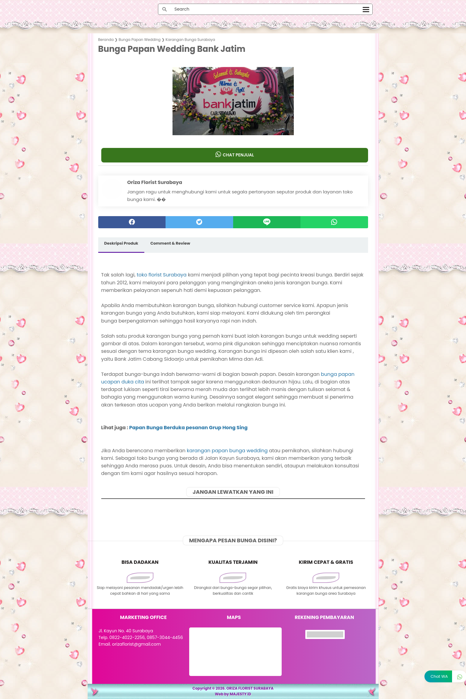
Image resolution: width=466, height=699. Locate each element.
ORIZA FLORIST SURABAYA (250, 688)
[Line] (267, 222)
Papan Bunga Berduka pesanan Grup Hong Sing (188, 427)
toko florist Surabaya (161, 274)
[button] (233, 123)
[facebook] (132, 222)
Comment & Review (170, 243)
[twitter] (199, 222)
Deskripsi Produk (121, 243)
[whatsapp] (334, 222)
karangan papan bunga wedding (227, 450)
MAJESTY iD (240, 694)
